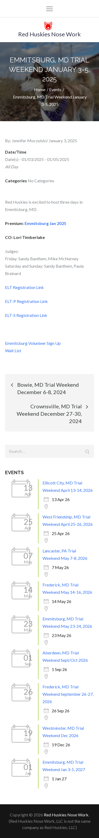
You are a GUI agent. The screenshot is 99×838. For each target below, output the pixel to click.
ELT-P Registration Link (26, 301)
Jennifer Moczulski (29, 140)
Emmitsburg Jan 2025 (45, 223)
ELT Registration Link (24, 287)
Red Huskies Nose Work (49, 34)
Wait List (13, 350)
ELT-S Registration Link (26, 315)
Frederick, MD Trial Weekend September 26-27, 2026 (68, 694)
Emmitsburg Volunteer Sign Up (33, 343)
